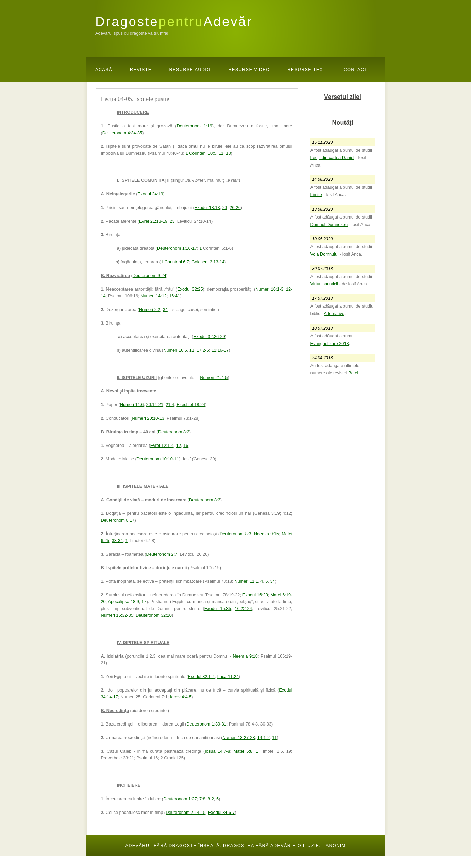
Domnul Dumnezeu (329, 224)
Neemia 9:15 (266, 533)
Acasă (103, 69)
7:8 (202, 798)
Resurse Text (306, 69)
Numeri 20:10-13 (148, 418)
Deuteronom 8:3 (204, 499)
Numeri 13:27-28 (238, 737)
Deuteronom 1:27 (180, 798)
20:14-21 (155, 404)
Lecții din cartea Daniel (332, 157)
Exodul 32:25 (190, 289)
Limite (316, 194)
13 (228, 153)
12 (178, 445)
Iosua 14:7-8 (217, 751)
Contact (356, 69)
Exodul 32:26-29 (209, 336)
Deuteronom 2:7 (162, 554)
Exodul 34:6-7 (221, 812)
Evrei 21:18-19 (153, 221)
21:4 (170, 404)
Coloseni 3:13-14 (207, 261)
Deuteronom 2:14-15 (185, 812)
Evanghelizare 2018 (329, 343)
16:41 (174, 295)
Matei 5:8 (243, 751)
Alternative (334, 313)
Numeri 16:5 (175, 350)
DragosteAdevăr (174, 21)
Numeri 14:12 (153, 295)
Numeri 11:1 (246, 581)
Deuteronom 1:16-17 (177, 248)
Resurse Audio (190, 69)
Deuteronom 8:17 (118, 520)
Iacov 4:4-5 (180, 696)
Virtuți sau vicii (324, 283)
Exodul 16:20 (255, 594)
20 (224, 207)
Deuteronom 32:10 (154, 615)
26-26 (235, 207)
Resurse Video (249, 69)
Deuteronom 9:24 (149, 275)
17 (143, 601)
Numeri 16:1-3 (269, 289)
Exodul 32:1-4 (201, 676)
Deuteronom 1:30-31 (206, 724)
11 (221, 153)
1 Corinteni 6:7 (175, 261)
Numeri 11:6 (132, 404)
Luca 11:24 (228, 676)
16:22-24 (243, 608)
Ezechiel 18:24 (190, 404)
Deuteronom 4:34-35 (122, 132)
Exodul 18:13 (207, 207)
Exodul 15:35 (217, 608)
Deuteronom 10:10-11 (158, 458)
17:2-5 (203, 350)
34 (165, 309)
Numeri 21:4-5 (214, 377)
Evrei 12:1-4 (162, 445)
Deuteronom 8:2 (173, 431)
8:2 (211, 798)
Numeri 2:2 (150, 309)
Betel (353, 372)
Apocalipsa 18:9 (123, 601)
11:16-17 (220, 350)
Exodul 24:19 (150, 193)
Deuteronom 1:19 (194, 125)
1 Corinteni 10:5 (200, 153)
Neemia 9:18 (245, 656)
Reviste (141, 69)
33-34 (117, 540)
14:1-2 (263, 737)
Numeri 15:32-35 (117, 615)
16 (185, 445)
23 (172, 221)
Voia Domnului (324, 254)
